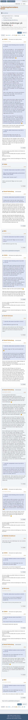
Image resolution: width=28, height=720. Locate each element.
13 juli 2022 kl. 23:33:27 (6, 233)
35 (18, 35)
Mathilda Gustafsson (9, 535)
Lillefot (5, 39)
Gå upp (2, 706)
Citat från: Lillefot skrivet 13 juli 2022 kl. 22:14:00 (14, 197)
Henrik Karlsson (8, 315)
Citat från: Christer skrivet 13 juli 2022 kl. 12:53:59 (14, 169)
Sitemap (19, 718)
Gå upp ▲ (18, 715)
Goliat (5, 164)
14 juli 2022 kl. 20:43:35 (6, 491)
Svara (19, 32)
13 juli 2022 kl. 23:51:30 (6, 342)
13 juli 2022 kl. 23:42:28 (6, 257)
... (11, 35)
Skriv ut (24, 32)
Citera (23, 147)
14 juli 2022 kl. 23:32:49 (6, 682)
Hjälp (8, 715)
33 (14, 35)
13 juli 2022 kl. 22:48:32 (6, 166)
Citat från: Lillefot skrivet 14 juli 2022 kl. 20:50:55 (14, 594)
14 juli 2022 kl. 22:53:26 (6, 646)
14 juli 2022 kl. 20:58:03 (6, 613)
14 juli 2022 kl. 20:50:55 (6, 555)
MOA (5, 231)
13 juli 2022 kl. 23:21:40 (6, 193)
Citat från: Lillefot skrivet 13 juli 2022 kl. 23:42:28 (14, 345)
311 (23, 35)
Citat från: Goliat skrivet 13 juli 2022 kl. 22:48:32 (14, 236)
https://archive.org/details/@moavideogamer (11, 250)
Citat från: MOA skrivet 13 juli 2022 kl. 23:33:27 (13, 321)
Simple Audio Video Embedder (12, 718)
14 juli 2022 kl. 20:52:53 (6, 590)
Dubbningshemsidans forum (9, 8)
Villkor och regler (13, 715)
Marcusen (6, 588)
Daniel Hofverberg (9, 191)
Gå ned (3, 35)
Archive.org (18, 504)
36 (19, 35)
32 (12, 35)
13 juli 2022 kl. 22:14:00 (6, 41)
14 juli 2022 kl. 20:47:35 (6, 538)
